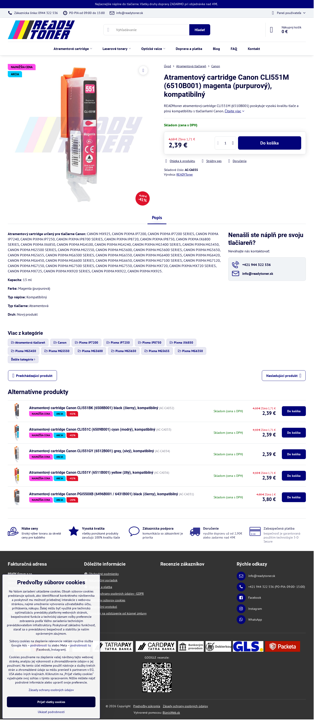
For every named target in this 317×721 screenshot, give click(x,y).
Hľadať (200, 30)
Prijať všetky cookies (51, 702)
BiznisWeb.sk (171, 713)
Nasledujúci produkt (283, 375)
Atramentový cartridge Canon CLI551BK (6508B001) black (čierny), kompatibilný (93, 408)
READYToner (184, 174)
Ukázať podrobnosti (51, 712)
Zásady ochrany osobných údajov (185, 706)
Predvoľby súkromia (146, 706)
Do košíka (269, 143)
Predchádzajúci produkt (32, 375)
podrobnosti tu (40, 645)
